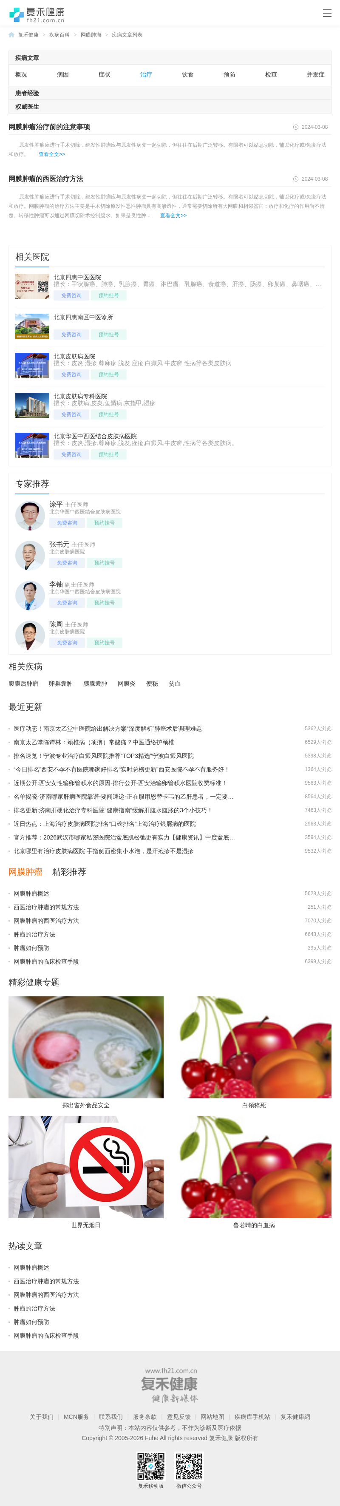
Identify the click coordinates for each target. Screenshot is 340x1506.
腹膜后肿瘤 (23, 683)
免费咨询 (71, 295)
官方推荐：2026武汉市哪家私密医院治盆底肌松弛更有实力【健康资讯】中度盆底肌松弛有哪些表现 (145, 837)
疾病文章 (27, 57)
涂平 (56, 504)
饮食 (188, 74)
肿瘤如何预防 (31, 947)
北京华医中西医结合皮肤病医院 (95, 436)
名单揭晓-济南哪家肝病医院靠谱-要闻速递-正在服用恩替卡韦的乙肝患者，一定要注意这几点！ (139, 796)
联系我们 (111, 1416)
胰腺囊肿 (95, 683)
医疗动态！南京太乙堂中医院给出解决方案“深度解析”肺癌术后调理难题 (108, 728)
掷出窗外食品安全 (86, 1105)
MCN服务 (76, 1416)
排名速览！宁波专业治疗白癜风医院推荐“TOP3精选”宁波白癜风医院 (104, 755)
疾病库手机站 (252, 1416)
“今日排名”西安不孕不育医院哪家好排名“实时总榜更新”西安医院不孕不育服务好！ (122, 769)
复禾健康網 (295, 1416)
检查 (271, 74)
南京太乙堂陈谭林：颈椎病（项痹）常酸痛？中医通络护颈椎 (94, 742)
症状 (104, 74)
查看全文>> (52, 154)
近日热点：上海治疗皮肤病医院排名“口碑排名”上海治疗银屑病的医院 (105, 823)
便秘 (152, 683)
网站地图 (212, 1416)
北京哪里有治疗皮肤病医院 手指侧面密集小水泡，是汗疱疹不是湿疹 (104, 851)
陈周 (56, 624)
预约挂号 (109, 295)
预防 (229, 74)
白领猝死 (254, 1105)
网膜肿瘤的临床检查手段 (46, 961)
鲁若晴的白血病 (254, 1225)
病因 (63, 74)
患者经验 (27, 93)
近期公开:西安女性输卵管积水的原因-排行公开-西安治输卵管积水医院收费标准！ (120, 783)
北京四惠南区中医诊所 (83, 317)
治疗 (146, 74)
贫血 (175, 683)
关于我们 (42, 1416)
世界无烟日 (86, 1225)
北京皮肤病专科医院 (80, 396)
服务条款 (145, 1416)
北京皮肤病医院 (74, 356)
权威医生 (27, 106)
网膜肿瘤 (91, 35)
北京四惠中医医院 (77, 277)
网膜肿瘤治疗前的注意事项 (49, 126)
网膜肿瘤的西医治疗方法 (45, 178)
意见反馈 (179, 1416)
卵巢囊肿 (61, 683)
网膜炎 (127, 683)
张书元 (59, 544)
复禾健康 (28, 35)
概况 (21, 74)
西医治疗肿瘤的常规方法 (46, 907)
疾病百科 (59, 35)
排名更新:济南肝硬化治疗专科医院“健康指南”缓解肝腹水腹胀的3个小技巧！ (113, 810)
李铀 (56, 584)
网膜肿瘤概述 (31, 893)
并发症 (316, 74)
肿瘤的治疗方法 (34, 934)
